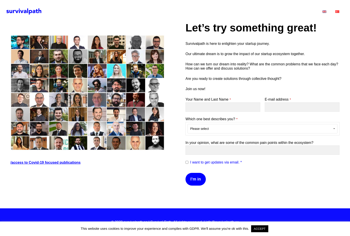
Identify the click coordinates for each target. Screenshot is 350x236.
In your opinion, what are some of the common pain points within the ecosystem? (249, 143)
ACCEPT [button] (260, 228)
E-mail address (278, 99)
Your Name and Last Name (208, 99)
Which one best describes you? (211, 119)
